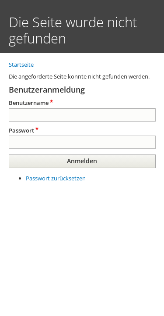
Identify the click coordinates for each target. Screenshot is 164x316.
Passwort (21, 130)
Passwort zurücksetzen (56, 178)
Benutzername (29, 103)
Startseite (21, 64)
